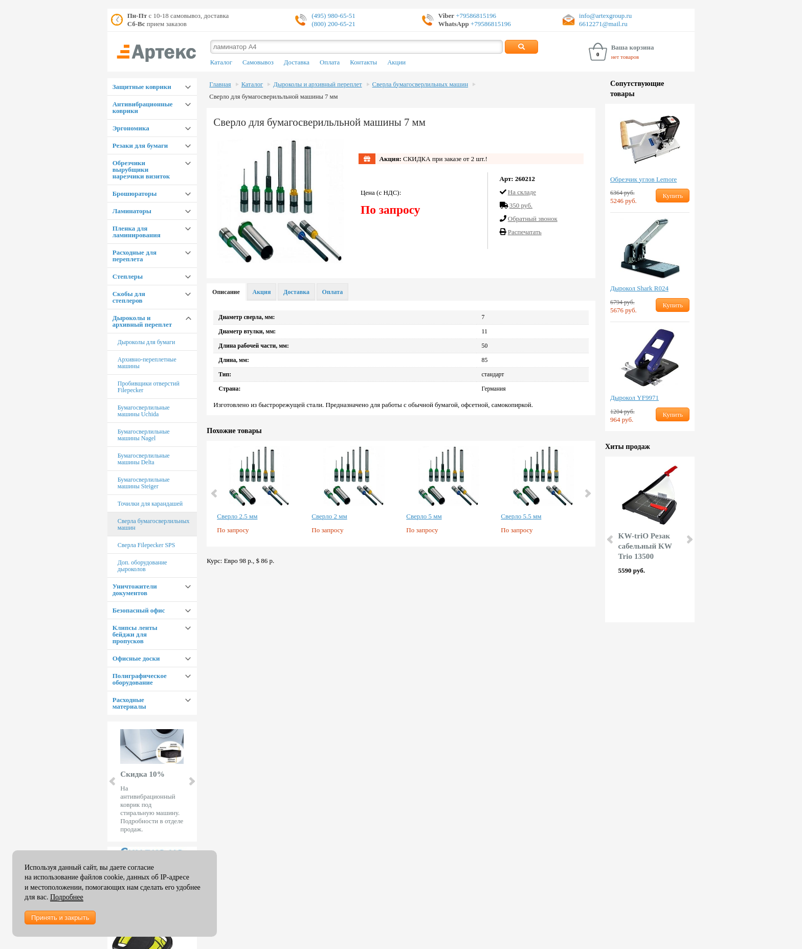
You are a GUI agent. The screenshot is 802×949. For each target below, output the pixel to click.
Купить (672, 195)
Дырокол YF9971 (634, 397)
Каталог (221, 62)
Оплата (330, 62)
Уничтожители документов (135, 589)
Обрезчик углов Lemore (643, 179)
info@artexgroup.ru (605, 15)
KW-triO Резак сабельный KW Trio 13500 (645, 545)
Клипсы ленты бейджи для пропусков (135, 634)
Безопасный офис (139, 610)
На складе (522, 192)
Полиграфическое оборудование (140, 679)
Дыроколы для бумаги (146, 342)
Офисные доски (136, 658)
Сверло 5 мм (423, 516)
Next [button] (587, 493)
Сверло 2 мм (329, 516)
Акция (262, 292)
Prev (113, 781)
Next (191, 781)
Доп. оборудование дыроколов (142, 566)
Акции (396, 62)
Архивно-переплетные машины (147, 363)
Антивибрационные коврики (143, 107)
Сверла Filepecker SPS (146, 545)
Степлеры (128, 276)
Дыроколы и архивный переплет (142, 321)
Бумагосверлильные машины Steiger (144, 483)
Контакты (363, 62)
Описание (226, 292)
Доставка (296, 62)
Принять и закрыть (60, 917)
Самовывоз (258, 62)
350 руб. (520, 205)
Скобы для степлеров (129, 297)
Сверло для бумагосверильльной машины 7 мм (273, 96)
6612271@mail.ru (603, 24)
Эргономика (131, 128)
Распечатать (525, 232)
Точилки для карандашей (150, 503)
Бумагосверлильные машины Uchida (144, 411)
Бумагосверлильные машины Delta (144, 459)
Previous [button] (215, 493)
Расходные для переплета (135, 255)
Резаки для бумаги (140, 145)
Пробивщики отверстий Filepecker (149, 387)
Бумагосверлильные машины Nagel (144, 435)
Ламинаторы (132, 211)
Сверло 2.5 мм (237, 516)
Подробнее (66, 897)
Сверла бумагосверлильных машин (154, 524)
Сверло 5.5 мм (521, 516)
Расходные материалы (129, 703)
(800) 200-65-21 (333, 24)
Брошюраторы (135, 193)
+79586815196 (475, 15)
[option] (259, 493)
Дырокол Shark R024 (639, 288)
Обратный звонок (533, 218)
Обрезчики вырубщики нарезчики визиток (141, 169)
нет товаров (625, 57)
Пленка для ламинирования (137, 231)
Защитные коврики (142, 87)
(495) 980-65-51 (333, 15)
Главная (220, 84)
